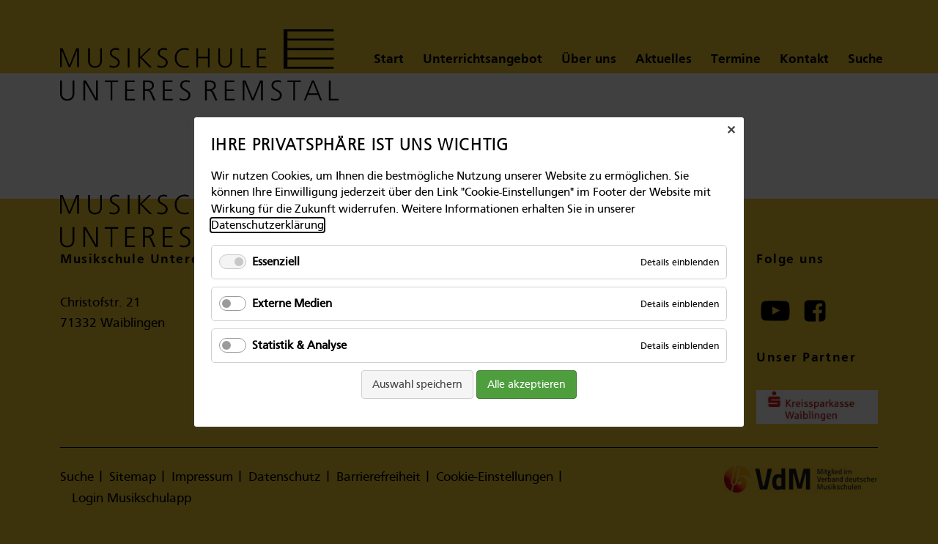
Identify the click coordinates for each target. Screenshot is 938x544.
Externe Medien (292, 303)
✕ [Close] (731, 130)
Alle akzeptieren (526, 384)
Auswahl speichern (417, 384)
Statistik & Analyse (299, 345)
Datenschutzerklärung (267, 225)
